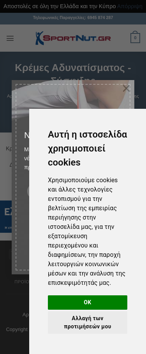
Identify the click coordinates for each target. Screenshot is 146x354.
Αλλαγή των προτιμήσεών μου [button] (87, 322)
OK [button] (87, 302)
